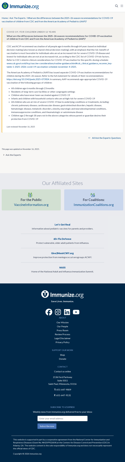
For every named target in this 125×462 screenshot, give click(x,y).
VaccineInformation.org (31, 202)
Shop (62, 354)
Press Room (62, 330)
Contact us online (62, 371)
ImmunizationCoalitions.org (94, 202)
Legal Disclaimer (62, 338)
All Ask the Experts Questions (104, 137)
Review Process (62, 334)
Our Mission (63, 322)
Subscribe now (47, 426)
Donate (62, 358)
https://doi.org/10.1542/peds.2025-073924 (28, 79)
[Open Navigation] (121, 6)
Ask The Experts (18, 18)
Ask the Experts (13, 154)
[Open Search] (116, 6)
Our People (62, 326)
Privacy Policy (62, 342)
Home (5, 18)
